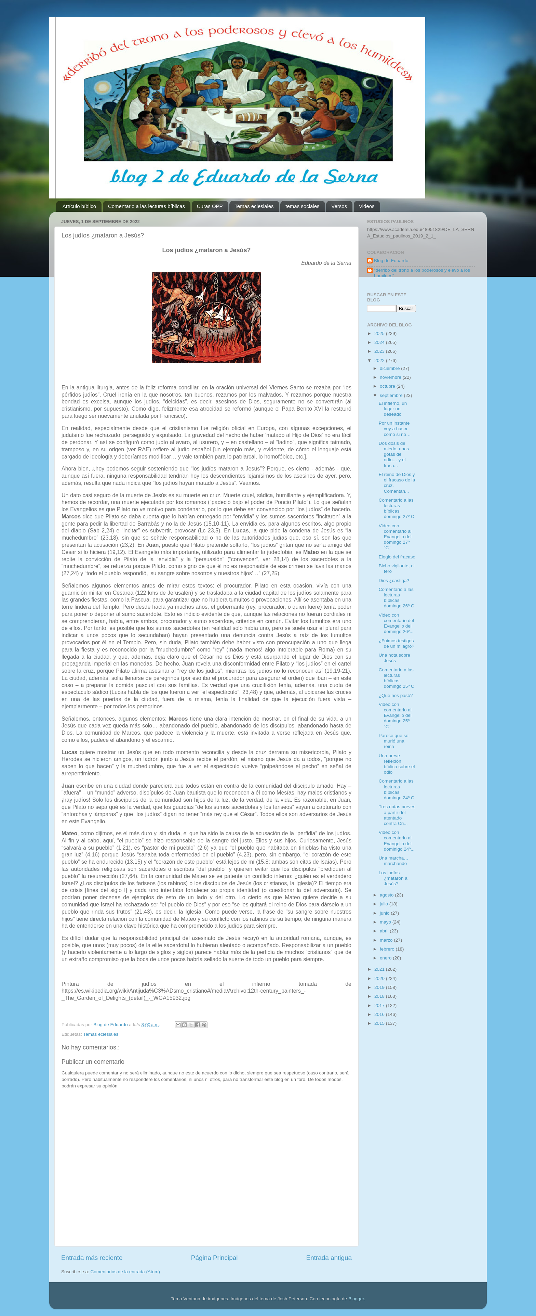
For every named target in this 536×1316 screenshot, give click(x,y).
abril (385, 930)
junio (385, 913)
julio (384, 903)
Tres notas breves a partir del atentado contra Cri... (397, 815)
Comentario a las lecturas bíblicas (146, 206)
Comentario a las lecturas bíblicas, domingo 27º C (396, 508)
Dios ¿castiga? (394, 580)
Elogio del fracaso (397, 556)
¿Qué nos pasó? (396, 695)
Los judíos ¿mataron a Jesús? (393, 878)
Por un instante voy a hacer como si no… (395, 429)
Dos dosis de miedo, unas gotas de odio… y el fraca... (394, 454)
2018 (380, 996)
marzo (387, 940)
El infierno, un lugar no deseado (393, 409)
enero (386, 957)
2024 (380, 342)
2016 (380, 1014)
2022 (380, 360)
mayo (386, 922)
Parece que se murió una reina (393, 741)
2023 (380, 351)
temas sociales (302, 206)
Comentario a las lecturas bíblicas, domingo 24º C (396, 789)
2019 (380, 987)
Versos (339, 206)
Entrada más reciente (92, 1257)
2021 (380, 969)
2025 (380, 333)
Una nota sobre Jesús (394, 658)
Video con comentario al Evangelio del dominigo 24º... (397, 841)
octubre (388, 386)
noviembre (391, 377)
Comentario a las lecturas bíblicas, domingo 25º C (396, 678)
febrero (388, 949)
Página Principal (214, 1257)
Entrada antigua (329, 1257)
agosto (387, 895)
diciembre (390, 368)
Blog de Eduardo (391, 260)
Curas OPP (210, 206)
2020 (380, 978)
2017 (380, 1005)
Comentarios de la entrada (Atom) (125, 1271)
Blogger (356, 1298)
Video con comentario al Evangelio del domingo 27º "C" (395, 537)
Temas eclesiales (253, 206)
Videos (367, 206)
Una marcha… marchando (393, 860)
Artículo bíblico (79, 206)
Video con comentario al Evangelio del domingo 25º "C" (395, 715)
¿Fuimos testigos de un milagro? (396, 643)
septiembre (392, 395)
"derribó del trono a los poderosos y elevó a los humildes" (422, 273)
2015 (380, 1023)
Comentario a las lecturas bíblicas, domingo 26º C (396, 598)
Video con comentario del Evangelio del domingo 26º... (396, 623)
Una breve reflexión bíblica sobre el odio (397, 764)
